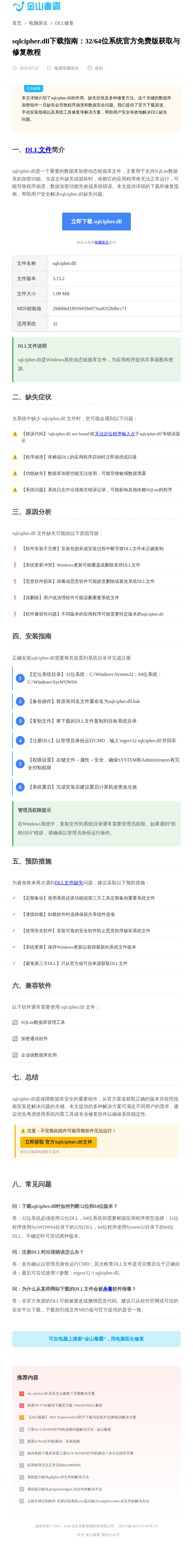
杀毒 (107, 1288)
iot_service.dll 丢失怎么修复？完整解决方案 (61, 1393)
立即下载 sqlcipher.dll (96, 222)
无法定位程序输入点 (115, 433)
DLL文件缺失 (69, 882)
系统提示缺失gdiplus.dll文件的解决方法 (58, 1477)
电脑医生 (38, 23)
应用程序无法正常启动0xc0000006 (54, 1465)
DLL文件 (38, 149)
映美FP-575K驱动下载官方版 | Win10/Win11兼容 (64, 1405)
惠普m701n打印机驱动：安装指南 (53, 1441)
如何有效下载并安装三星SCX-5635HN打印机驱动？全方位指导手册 (80, 1453)
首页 (17, 23)
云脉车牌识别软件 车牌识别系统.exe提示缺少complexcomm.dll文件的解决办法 (88, 1501)
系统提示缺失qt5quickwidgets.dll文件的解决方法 (64, 1489)
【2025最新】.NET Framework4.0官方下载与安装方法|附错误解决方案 (81, 1417)
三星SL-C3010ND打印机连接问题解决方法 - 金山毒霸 (69, 1429)
